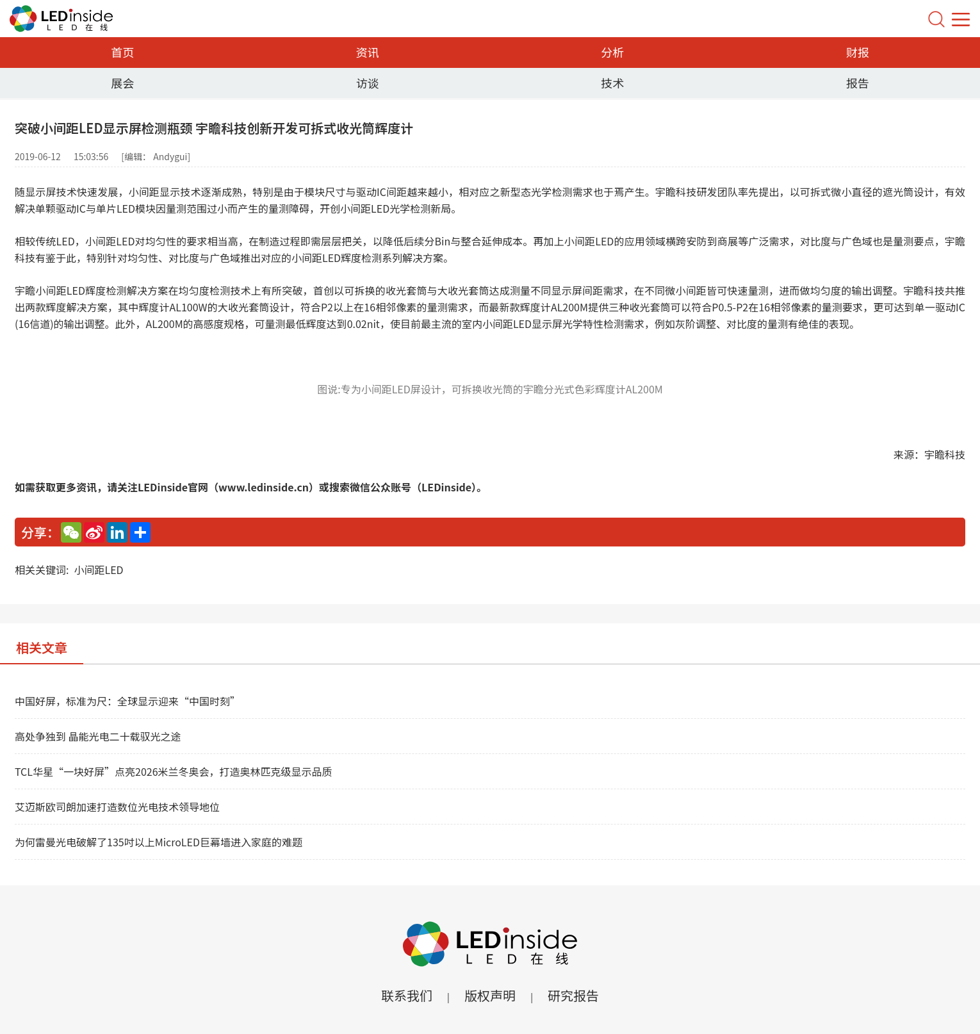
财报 (857, 52)
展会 (122, 82)
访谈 (367, 82)
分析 (612, 52)
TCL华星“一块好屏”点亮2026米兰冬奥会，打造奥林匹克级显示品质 (173, 771)
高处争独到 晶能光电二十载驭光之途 (98, 736)
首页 (122, 52)
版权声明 (490, 995)
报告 (857, 82)
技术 (612, 82)
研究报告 (573, 995)
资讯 (367, 52)
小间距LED (98, 569)
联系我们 (406, 995)
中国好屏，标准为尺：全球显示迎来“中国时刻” (127, 701)
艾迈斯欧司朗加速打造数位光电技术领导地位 (117, 806)
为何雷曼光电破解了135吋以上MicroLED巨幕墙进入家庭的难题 (158, 841)
